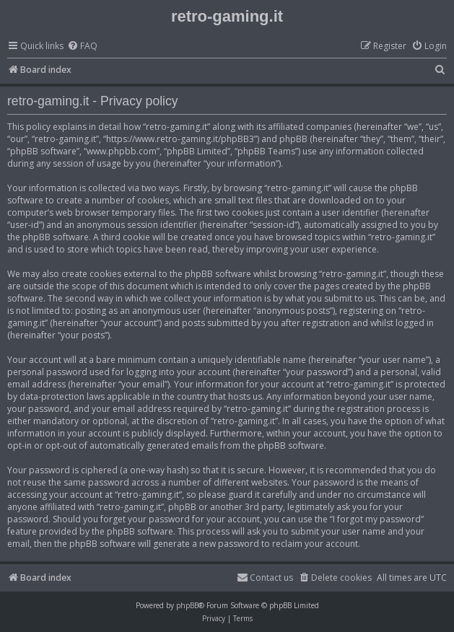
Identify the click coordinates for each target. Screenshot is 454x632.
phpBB (187, 605)
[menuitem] (82, 46)
